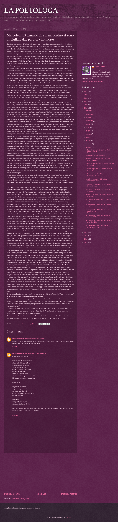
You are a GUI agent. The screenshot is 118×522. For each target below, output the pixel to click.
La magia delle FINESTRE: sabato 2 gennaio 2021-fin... (97, 226)
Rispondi (15, 346)
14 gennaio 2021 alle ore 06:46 (35, 353)
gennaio (89, 147)
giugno (88, 130)
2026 (86, 91)
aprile (88, 137)
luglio (88, 127)
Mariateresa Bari (18, 338)
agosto (88, 124)
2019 (86, 236)
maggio (88, 134)
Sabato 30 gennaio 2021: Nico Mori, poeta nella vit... (97, 151)
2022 (86, 105)
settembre (89, 121)
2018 (86, 239)
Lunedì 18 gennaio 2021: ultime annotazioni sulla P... (96, 180)
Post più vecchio (69, 494)
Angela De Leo (99, 67)
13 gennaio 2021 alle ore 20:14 (35, 338)
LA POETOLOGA (31, 10)
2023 (86, 101)
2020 (86, 232)
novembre (89, 114)
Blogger (68, 517)
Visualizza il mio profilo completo (93, 81)
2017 (86, 242)
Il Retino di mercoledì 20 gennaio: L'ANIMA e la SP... (96, 175)
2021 (86, 108)
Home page (40, 494)
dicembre (89, 111)
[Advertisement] (40, 472)
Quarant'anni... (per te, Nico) (95, 155)
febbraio (89, 144)
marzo (88, 140)
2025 (86, 95)
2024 (86, 98)
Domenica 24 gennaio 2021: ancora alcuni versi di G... (97, 159)
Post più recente (12, 494)
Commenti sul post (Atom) (20, 499)
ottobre (88, 117)
